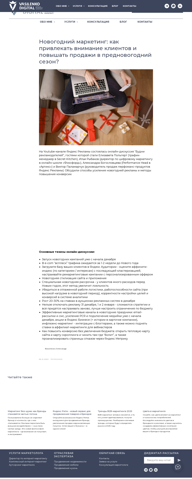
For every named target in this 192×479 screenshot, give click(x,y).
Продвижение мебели (66, 466)
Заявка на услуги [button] (108, 463)
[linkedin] (156, 471)
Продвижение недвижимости (70, 463)
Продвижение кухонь (65, 469)
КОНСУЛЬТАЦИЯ (98, 21)
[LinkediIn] (123, 9)
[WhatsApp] (116, 9)
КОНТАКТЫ (145, 21)
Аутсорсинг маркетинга (21, 466)
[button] (157, 9)
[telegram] (146, 471)
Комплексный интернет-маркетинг (28, 463)
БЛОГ (123, 21)
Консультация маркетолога (113, 466)
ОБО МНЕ (46, 21)
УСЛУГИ (70, 21)
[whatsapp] (151, 471)
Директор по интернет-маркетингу (28, 459)
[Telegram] (109, 9)
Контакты (104, 459)
